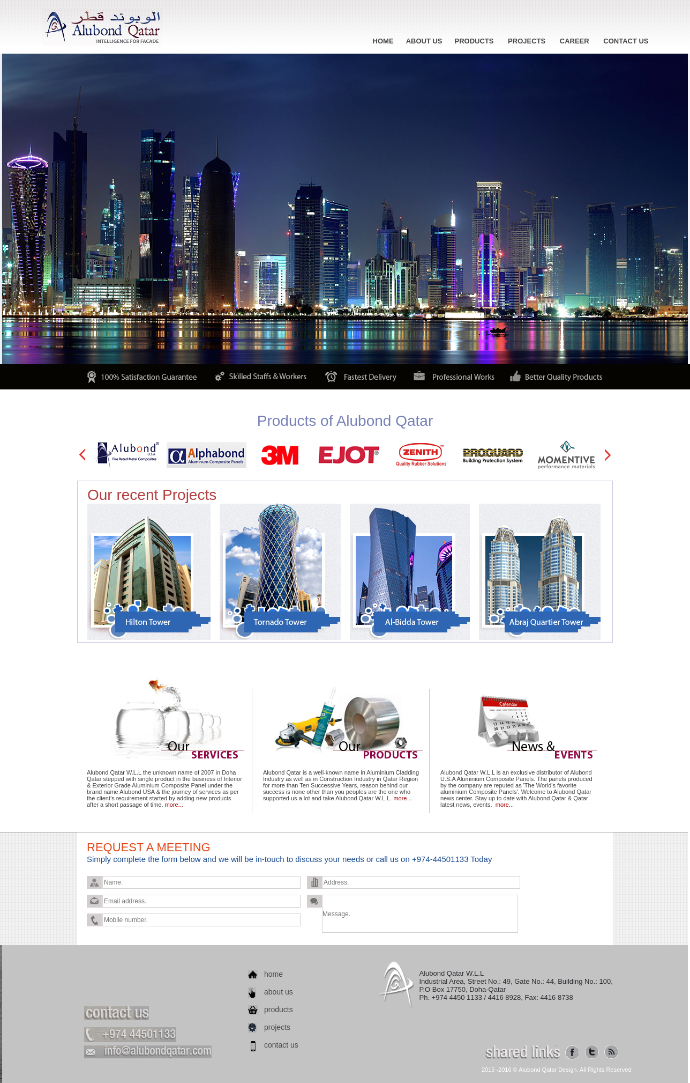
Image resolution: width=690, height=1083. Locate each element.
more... (174, 804)
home (273, 974)
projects (277, 1027)
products (278, 1009)
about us (278, 992)
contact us (281, 1045)
